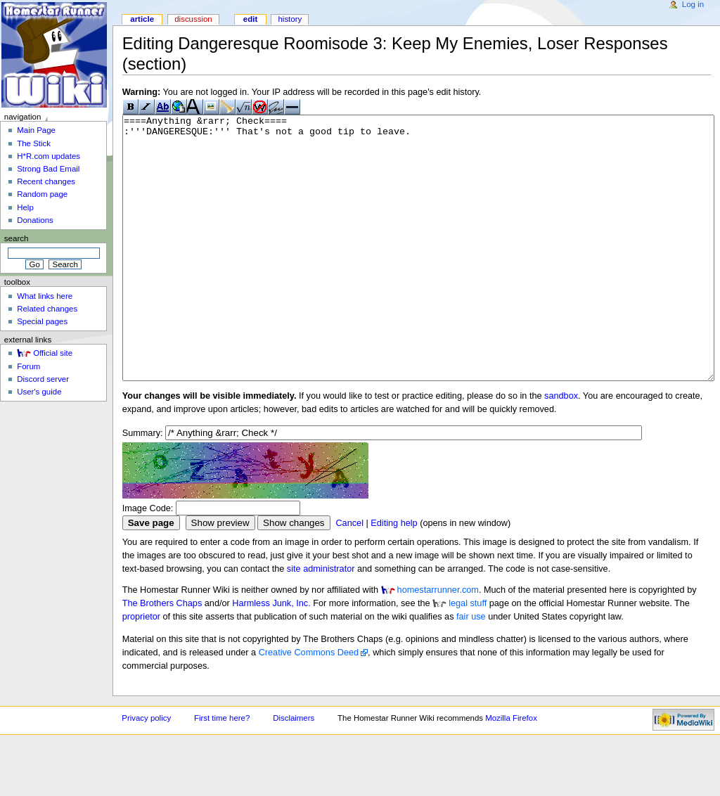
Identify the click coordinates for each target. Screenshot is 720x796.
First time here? (222, 770)
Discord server (43, 379)
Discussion (193, 19)
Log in (693, 4)
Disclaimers (293, 770)
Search (16, 238)
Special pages (42, 321)
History (290, 19)
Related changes (47, 308)
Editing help (394, 576)
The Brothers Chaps (162, 656)
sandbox (561, 449)
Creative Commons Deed (309, 705)
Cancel (349, 576)
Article (142, 19)
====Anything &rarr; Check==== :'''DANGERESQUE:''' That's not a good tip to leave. (418, 275)
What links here (44, 296)
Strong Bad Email (48, 169)
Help (25, 207)
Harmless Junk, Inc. (271, 656)
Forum (28, 366)
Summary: (142, 486)
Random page (42, 194)
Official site (52, 353)
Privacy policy (146, 770)
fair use (471, 669)
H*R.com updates (48, 156)
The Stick (34, 143)
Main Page (36, 130)
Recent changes (46, 181)
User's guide (39, 391)
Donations (35, 220)
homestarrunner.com (438, 643)
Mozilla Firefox (511, 770)
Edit (250, 19)
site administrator (321, 622)
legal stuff (468, 656)
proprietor (141, 669)
